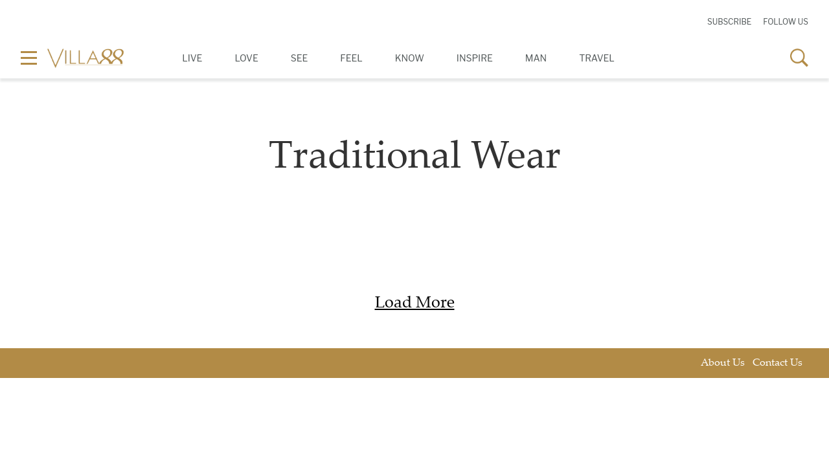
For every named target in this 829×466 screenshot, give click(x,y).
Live (192, 57)
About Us (723, 363)
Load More (415, 304)
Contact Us (777, 363)
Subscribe (729, 22)
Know (409, 57)
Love (246, 57)
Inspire (475, 57)
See (299, 57)
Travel (597, 57)
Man (536, 57)
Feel (351, 57)
